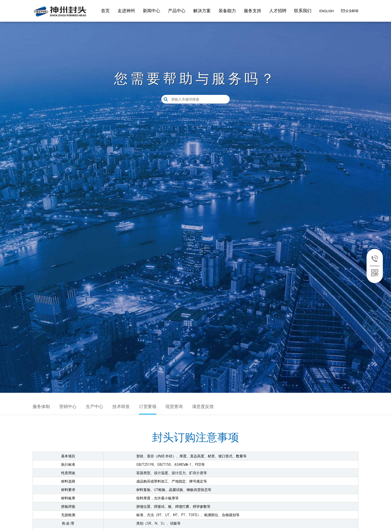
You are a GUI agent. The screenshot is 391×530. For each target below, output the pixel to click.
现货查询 (174, 406)
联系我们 (302, 10)
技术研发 (121, 406)
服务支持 (252, 10)
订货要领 (147, 406)
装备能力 (227, 10)
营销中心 (68, 406)
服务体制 (41, 406)
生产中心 (94, 406)
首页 (105, 10)
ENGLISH (326, 11)
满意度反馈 (203, 406)
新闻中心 (151, 10)
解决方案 (202, 10)
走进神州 (126, 10)
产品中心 (176, 10)
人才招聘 (277, 10)
